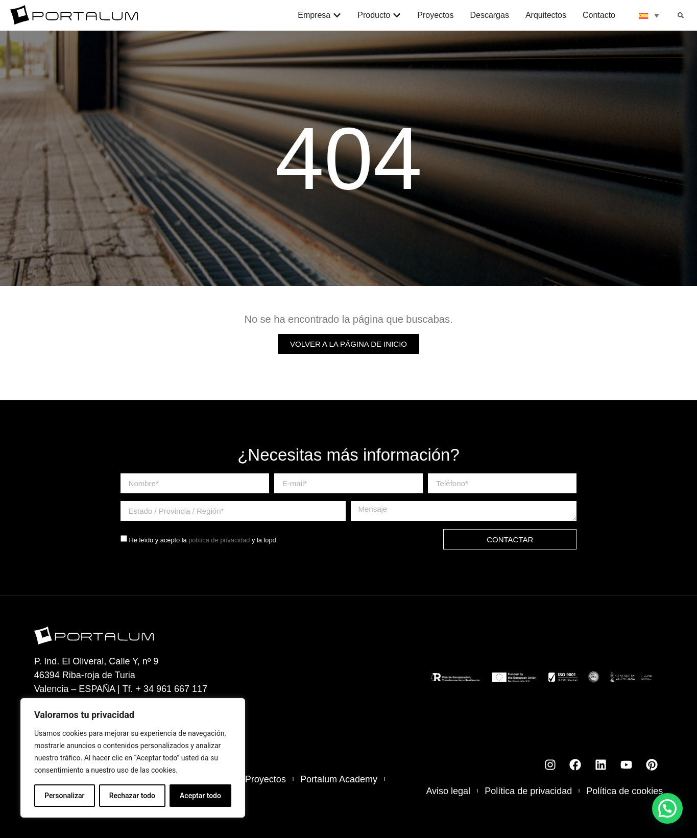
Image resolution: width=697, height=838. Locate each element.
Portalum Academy (338, 779)
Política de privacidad (528, 791)
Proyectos (265, 779)
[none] (649, 15)
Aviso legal (448, 791)
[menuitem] (649, 15)
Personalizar (64, 796)
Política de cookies (624, 791)
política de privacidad (219, 540)
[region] (132, 758)
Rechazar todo (132, 796)
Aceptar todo (200, 796)
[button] (681, 15)
